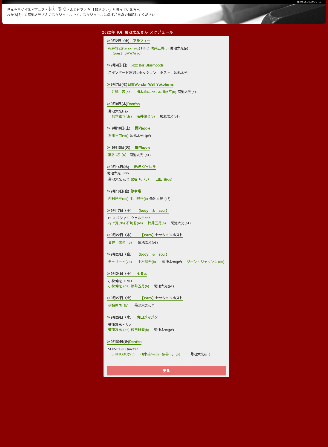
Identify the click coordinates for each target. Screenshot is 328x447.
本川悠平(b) (167, 91)
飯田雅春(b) (140, 329)
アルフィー (141, 40)
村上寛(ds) (117, 222)
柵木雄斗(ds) (146, 91)
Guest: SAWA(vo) (127, 53)
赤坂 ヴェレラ (145, 166)
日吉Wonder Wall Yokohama (150, 84)
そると (142, 273)
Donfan (133, 103)
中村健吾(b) (147, 261)
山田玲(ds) (164, 179)
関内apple (142, 128)
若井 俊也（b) (120, 242)
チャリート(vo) (120, 261)
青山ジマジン (147, 317)
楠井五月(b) (159, 48)
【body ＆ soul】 (153, 210)
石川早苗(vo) (119, 135)
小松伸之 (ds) (119, 285)
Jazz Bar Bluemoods (147, 65)
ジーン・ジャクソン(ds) (205, 261)
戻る (166, 370)
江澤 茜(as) (122, 91)
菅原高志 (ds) (119, 329)
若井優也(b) (146, 116)
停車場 (135, 191)
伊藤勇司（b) (119, 305)
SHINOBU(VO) (124, 354)
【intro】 (147, 234)
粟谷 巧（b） (118, 154)
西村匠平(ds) (118, 198)
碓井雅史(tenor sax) (124, 48)
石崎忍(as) (134, 222)
